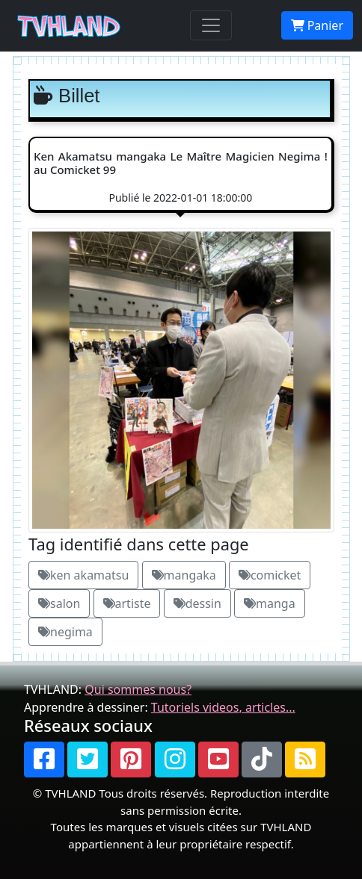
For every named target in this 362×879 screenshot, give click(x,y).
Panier (317, 25)
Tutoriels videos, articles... (223, 707)
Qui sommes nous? (138, 689)
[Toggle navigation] (211, 25)
